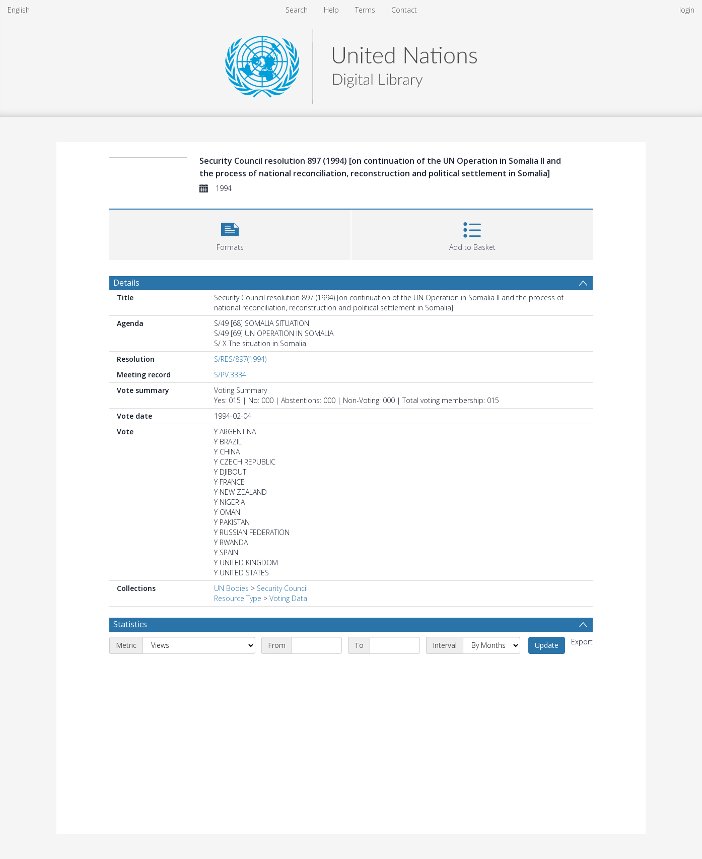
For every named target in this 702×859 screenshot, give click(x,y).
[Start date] (317, 645)
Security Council (282, 588)
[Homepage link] (351, 64)
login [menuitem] (686, 10)
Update (546, 645)
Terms (365, 10)
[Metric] (199, 645)
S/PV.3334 (230, 374)
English (19, 10)
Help (331, 10)
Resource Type (237, 598)
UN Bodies (231, 588)
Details (126, 282)
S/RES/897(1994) (240, 359)
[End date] (395, 645)
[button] (229, 233)
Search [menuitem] (297, 10)
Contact (404, 10)
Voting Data (288, 598)
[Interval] (491, 645)
